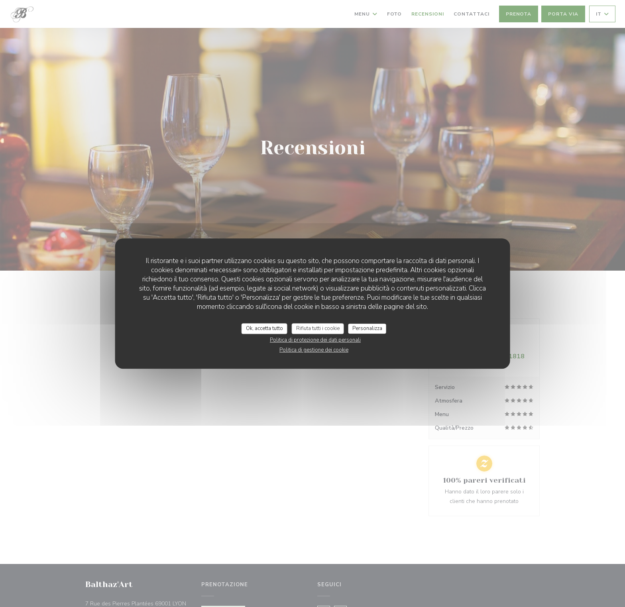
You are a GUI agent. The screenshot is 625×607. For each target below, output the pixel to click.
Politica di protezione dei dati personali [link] (315, 340)
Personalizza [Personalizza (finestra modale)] (367, 328)
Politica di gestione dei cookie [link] (313, 350)
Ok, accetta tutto (264, 328)
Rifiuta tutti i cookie (318, 328)
